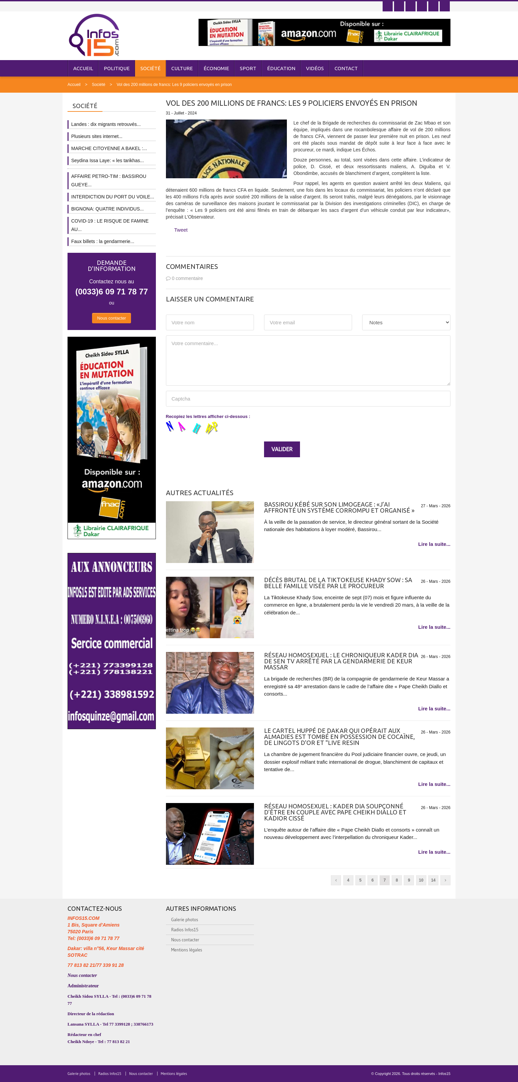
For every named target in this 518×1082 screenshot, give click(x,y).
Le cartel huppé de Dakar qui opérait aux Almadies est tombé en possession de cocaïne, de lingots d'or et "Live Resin (339, 736)
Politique (117, 68)
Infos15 (444, 1074)
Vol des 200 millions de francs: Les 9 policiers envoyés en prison (174, 84)
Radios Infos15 (185, 929)
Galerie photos (184, 919)
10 (421, 880)
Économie (216, 68)
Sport (248, 68)
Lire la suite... (434, 544)
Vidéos (315, 68)
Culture (182, 68)
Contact (346, 68)
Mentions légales (186, 949)
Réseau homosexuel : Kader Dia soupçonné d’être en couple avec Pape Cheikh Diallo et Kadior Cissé (335, 812)
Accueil (83, 68)
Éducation (281, 68)
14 (433, 880)
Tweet (181, 230)
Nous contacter (111, 318)
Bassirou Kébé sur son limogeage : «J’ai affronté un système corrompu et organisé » (339, 507)
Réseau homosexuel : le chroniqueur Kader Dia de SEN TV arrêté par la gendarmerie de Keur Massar (341, 661)
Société (150, 68)
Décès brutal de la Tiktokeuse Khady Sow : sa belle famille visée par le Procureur (338, 582)
